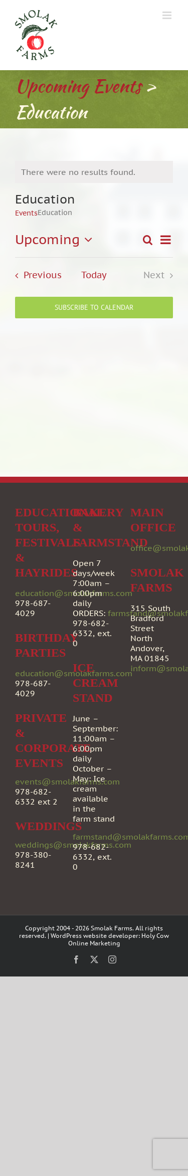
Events (26, 213)
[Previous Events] (35, 275)
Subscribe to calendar (94, 307)
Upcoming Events (78, 86)
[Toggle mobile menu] (167, 15)
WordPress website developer (94, 935)
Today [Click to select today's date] (94, 275)
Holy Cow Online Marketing (118, 939)
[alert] (94, 172)
